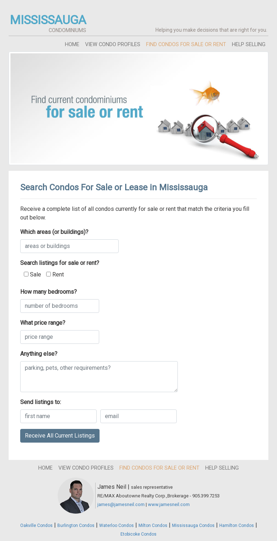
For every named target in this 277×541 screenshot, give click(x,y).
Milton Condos (152, 525)
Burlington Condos (75, 525)
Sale (32, 274)
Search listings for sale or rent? (59, 263)
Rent (55, 274)
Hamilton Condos (236, 525)
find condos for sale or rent (186, 44)
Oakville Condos (36, 525)
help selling (248, 44)
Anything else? (38, 353)
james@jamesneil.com (121, 504)
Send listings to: (40, 402)
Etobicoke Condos (138, 534)
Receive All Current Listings (60, 435)
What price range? (42, 322)
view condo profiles (112, 44)
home (72, 44)
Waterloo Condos (116, 525)
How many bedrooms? (48, 291)
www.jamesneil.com (169, 504)
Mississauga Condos (193, 525)
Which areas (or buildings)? (54, 232)
